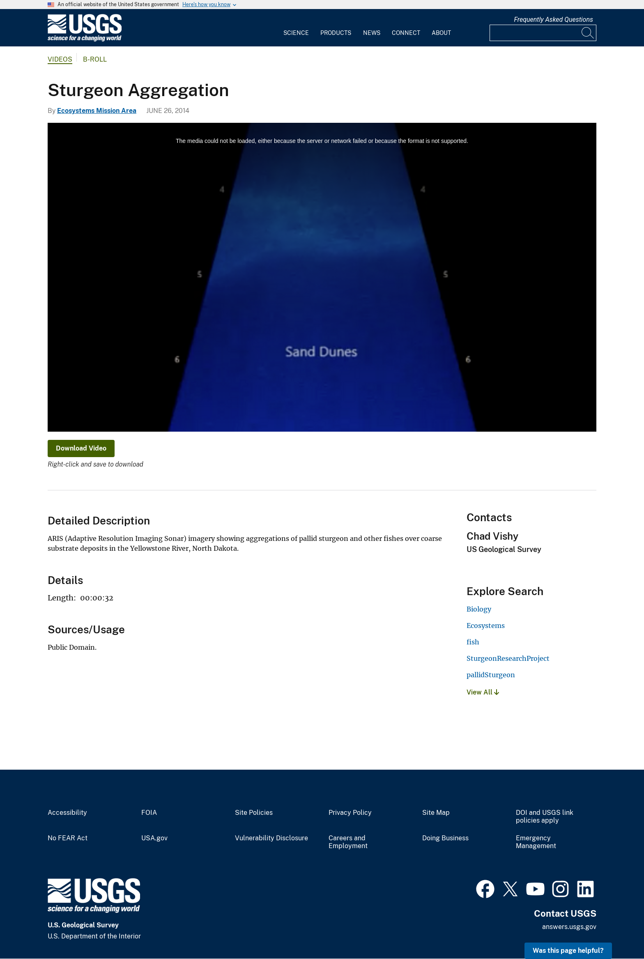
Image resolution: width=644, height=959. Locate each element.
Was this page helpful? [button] (568, 950)
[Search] (588, 33)
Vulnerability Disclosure (271, 838)
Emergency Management (536, 842)
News (371, 33)
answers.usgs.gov (569, 927)
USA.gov (154, 838)
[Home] (85, 40)
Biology (479, 609)
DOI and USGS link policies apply (544, 816)
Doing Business (445, 838)
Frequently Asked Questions (553, 19)
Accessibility (67, 812)
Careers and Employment (348, 842)
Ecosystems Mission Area (96, 111)
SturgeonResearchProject (508, 658)
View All (483, 692)
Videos (60, 59)
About (441, 33)
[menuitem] (296, 28)
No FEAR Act (67, 838)
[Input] (543, 33)
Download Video (81, 448)
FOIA (149, 812)
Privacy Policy (350, 812)
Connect (406, 33)
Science (296, 33)
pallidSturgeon (491, 675)
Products (335, 33)
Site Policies (254, 812)
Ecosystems (486, 625)
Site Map (436, 812)
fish (473, 642)
